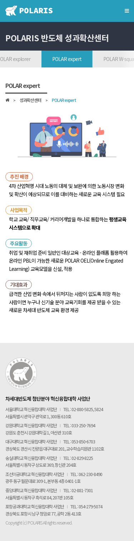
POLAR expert (66, 58)
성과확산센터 (30, 100)
